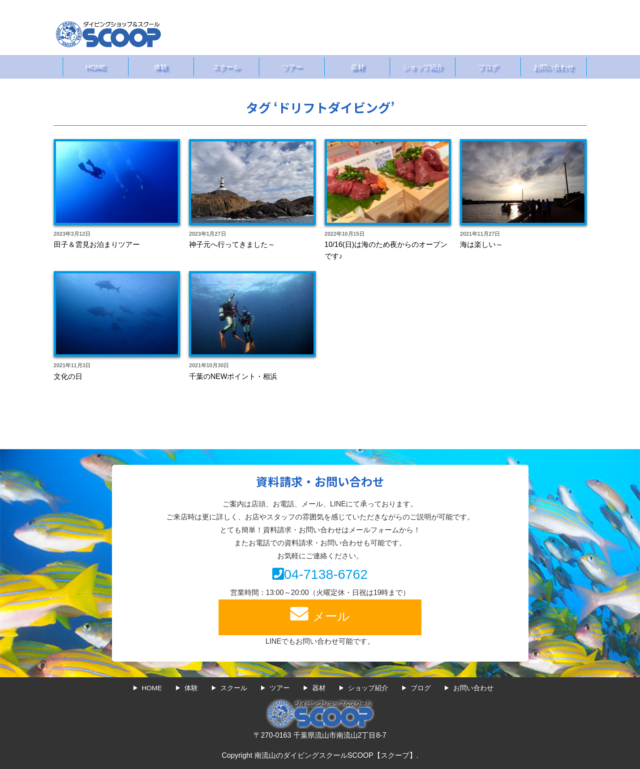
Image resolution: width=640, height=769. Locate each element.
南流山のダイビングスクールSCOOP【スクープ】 (335, 755)
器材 (357, 67)
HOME (96, 67)
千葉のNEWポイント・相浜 (233, 376)
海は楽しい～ (481, 244)
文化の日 (68, 376)
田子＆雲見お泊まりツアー (97, 244)
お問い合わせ (553, 67)
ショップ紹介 (423, 67)
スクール (226, 67)
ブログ (488, 67)
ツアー (292, 67)
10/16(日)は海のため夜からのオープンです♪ (386, 250)
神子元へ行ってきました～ (232, 244)
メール (320, 614)
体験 (161, 67)
